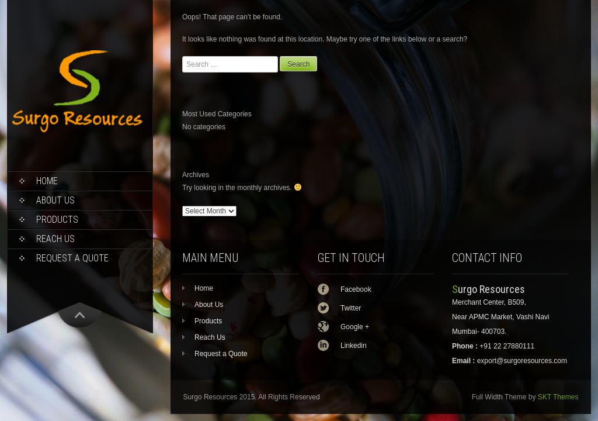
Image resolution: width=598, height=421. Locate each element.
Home (47, 181)
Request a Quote (72, 258)
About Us (55, 200)
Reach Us (55, 238)
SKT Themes (558, 397)
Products (57, 219)
